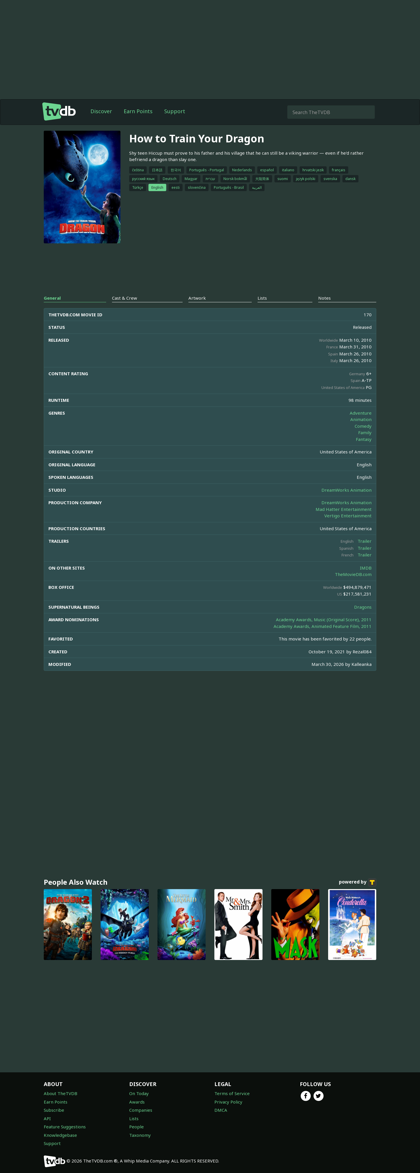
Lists (134, 1118)
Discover (101, 111)
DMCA (220, 1110)
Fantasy (364, 439)
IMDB (366, 568)
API (47, 1118)
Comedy (363, 426)
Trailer (365, 541)
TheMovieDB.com (353, 574)
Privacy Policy (228, 1102)
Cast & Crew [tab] (124, 298)
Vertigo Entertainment (348, 516)
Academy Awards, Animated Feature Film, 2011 (323, 626)
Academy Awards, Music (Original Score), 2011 (324, 619)
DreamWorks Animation (346, 490)
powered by (357, 882)
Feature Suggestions (65, 1127)
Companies (140, 1110)
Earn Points (138, 111)
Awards (137, 1102)
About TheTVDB (60, 1093)
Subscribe (54, 1110)
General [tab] (52, 298)
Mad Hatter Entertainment (344, 509)
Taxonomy (140, 1135)
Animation (361, 419)
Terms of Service (232, 1093)
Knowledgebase (60, 1135)
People (136, 1127)
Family (365, 432)
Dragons (363, 607)
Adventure (361, 413)
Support (174, 111)
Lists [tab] (262, 298)
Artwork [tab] (197, 298)
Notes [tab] (324, 298)
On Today (139, 1093)
